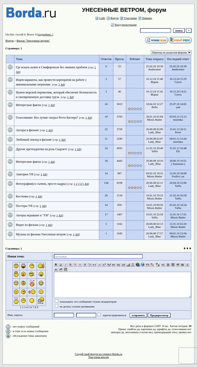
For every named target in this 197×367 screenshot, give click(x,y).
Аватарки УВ (24, 174)
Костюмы (22, 196)
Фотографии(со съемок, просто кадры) (41, 184)
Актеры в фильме (27, 130)
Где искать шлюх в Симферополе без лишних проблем (51, 67)
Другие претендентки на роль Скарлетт (41, 149)
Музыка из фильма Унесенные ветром (41, 234)
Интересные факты (28, 105)
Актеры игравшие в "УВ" (32, 215)
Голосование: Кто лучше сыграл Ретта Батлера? (47, 117)
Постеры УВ (24, 206)
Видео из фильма (27, 225)
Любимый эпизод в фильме (34, 139)
